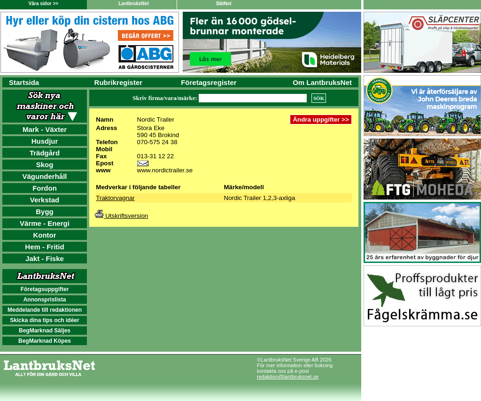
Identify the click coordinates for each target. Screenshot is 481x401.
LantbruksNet (133, 3)
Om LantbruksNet (322, 82)
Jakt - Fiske (44, 258)
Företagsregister (208, 82)
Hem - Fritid (44, 247)
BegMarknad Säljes (44, 330)
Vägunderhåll (44, 176)
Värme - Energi (45, 223)
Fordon (44, 188)
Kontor (44, 235)
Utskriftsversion (121, 215)
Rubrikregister (118, 82)
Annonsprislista (44, 299)
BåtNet (223, 3)
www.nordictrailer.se (165, 170)
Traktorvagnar (115, 197)
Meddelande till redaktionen (45, 310)
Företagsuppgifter (45, 289)
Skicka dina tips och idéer (44, 320)
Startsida (24, 82)
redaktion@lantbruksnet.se (287, 376)
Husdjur (44, 141)
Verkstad (45, 200)
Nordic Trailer (155, 119)
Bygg (45, 212)
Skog (45, 165)
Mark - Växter (45, 129)
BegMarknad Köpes (44, 341)
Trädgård (45, 153)
